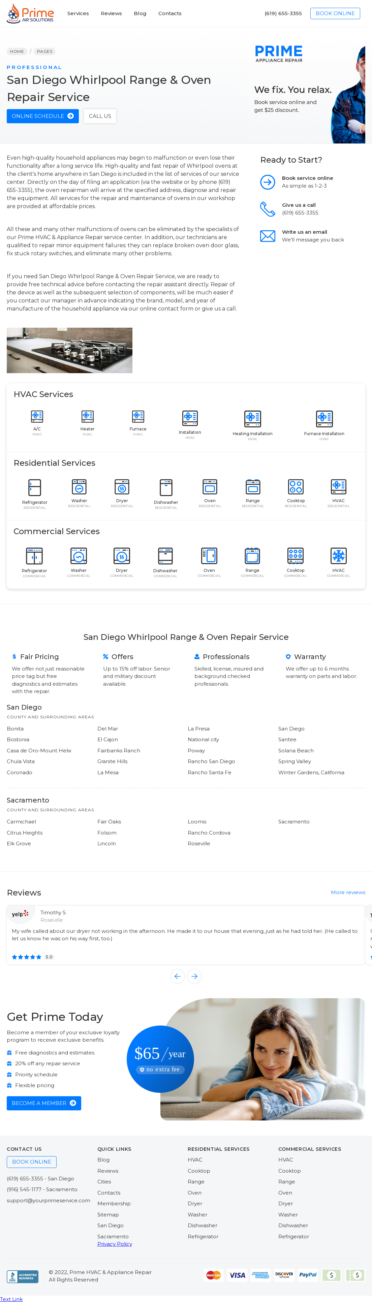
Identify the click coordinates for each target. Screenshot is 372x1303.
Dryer (195, 1203)
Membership (114, 1203)
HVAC (195, 1160)
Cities (104, 1181)
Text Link (11, 1299)
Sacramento (113, 1236)
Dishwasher (202, 1225)
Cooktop (199, 1171)
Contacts (108, 1193)
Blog (103, 1160)
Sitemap (108, 1214)
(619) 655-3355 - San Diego (40, 1178)
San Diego (110, 1225)
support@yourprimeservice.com (48, 1200)
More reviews (348, 892)
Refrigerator (203, 1236)
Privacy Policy (114, 1244)
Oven (195, 1193)
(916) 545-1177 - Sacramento (42, 1189)
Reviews (107, 1171)
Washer (197, 1214)
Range (196, 1181)
